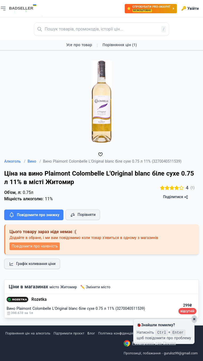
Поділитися (175, 197)
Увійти (190, 8)
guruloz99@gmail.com (181, 353)
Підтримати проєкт (69, 333)
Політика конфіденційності (119, 333)
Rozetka (39, 299)
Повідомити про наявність (35, 246)
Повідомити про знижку (33, 215)
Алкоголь (14, 161)
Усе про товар (79, 44)
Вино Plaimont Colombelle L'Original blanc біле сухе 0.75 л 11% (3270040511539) (76, 308)
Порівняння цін (120, 44)
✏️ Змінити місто (95, 287)
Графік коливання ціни (32, 264)
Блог (91, 333)
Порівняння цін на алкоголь (27, 333)
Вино (34, 161)
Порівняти (82, 215)
